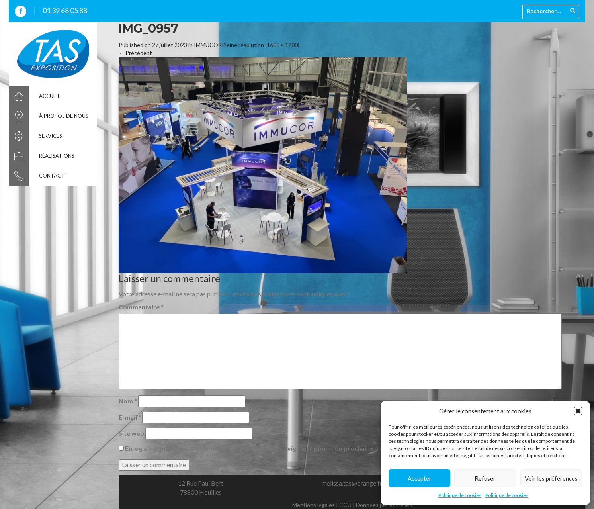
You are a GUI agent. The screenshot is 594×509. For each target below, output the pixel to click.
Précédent (135, 52)
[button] (578, 411)
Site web (131, 433)
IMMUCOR (208, 44)
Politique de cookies (459, 495)
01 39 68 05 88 (65, 10)
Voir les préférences (551, 478)
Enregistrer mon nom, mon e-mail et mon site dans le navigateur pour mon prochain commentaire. (268, 448)
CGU (345, 504)
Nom (128, 401)
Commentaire (141, 307)
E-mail (130, 417)
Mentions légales (313, 504)
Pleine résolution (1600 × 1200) (260, 44)
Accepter (420, 478)
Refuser (485, 478)
